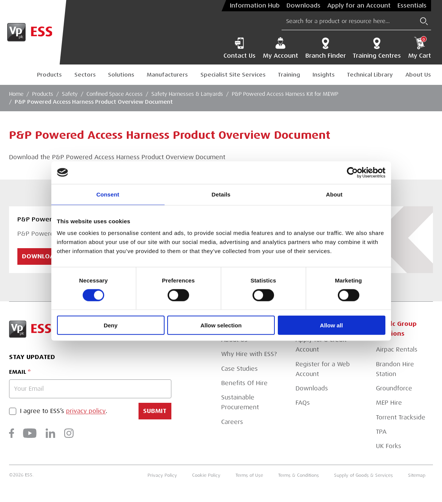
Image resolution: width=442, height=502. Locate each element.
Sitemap (416, 475)
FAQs (303, 402)
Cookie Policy (206, 475)
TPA (381, 431)
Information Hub (255, 5)
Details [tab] (221, 194)
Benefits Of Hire (244, 383)
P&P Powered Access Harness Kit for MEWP (285, 94)
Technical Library (370, 75)
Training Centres (377, 48)
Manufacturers (167, 75)
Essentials (412, 5)
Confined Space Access (114, 94)
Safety (70, 94)
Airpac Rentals (396, 349)
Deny (111, 325)
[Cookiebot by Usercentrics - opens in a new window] (352, 172)
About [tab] (334, 194)
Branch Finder (325, 48)
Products (49, 75)
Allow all (331, 325)
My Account (280, 48)
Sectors (85, 75)
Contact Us (239, 48)
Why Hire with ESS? (249, 354)
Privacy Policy (162, 475)
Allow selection (221, 325)
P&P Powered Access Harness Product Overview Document (94, 102)
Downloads (303, 5)
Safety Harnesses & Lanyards (187, 94)
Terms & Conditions (298, 475)
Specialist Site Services (233, 75)
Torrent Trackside (400, 417)
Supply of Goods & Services (363, 475)
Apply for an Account (359, 5)
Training (289, 75)
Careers (232, 421)
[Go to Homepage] (33, 32)
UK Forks (388, 446)
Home (16, 94)
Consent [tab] (107, 194)
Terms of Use (249, 475)
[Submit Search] (424, 21)
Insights (324, 75)
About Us (418, 75)
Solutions (121, 75)
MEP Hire (389, 402)
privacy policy (86, 411)
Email (17, 372)
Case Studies (239, 368)
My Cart (419, 48)
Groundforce (394, 388)
